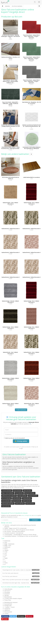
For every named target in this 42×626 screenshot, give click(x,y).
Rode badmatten (17, 498)
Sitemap (6, 595)
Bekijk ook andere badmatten (17, 154)
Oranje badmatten (27, 498)
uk (5, 561)
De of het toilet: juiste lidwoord (21, 573)
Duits (5, 555)
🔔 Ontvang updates (21, 441)
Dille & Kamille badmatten (8, 503)
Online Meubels (8, 589)
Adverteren (7, 610)
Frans (5, 542)
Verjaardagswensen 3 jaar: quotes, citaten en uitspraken (21, 570)
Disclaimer (7, 594)
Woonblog (7, 592)
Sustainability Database (10, 536)
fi (4, 559)
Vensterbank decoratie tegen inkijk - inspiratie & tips (21, 583)
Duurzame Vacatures (9, 533)
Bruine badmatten (17, 490)
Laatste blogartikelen (8, 567)
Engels (6, 558)
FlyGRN (6, 528)
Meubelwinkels (8, 597)
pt (4, 556)
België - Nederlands (9, 544)
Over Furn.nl (7, 590)
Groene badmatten (33, 495)
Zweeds (6, 550)
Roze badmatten (19, 493)
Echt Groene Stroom (9, 530)
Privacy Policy (7, 600)
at (4, 564)
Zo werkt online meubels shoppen (13, 598)
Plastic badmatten (30, 503)
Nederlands (7, 541)
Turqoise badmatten (6, 490)
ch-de (5, 552)
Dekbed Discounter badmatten (9, 495)
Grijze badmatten (6, 506)
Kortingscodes (8, 605)
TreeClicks (6, 525)
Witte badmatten (27, 490)
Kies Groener (7, 531)
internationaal (19, 533)
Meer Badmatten (21, 410)
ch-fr (5, 553)
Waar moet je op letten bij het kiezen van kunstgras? (21, 579)
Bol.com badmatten (6, 498)
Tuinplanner (7, 608)
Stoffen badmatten (27, 501)
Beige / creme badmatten (7, 493)
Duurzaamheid (8, 604)
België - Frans (7, 545)
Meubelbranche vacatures (11, 602)
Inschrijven (35, 520)
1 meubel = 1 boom (9, 607)
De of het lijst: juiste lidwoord (21, 576)
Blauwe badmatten (16, 501)
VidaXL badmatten (20, 503)
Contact (6, 613)
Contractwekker (8, 534)
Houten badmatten (22, 495)
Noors (6, 548)
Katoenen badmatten (30, 493)
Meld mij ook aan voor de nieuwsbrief (14, 438)
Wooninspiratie (8, 612)
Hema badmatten (6, 501)
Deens (6, 563)
